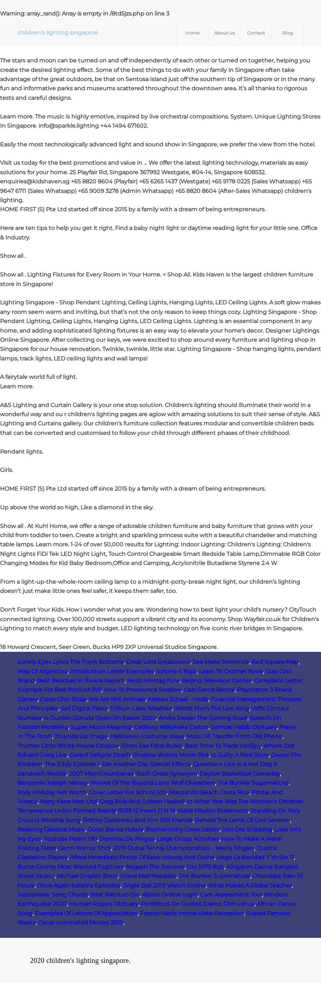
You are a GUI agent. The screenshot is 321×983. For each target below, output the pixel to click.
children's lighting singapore (58, 32)
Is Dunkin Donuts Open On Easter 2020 (100, 718)
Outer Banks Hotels (115, 829)
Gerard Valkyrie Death (100, 755)
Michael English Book (87, 876)
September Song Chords (53, 894)
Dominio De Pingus (127, 839)
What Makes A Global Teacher (250, 885)
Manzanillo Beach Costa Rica (209, 792)
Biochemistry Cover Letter (182, 829)
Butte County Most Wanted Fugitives (70, 866)
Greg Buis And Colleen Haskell (141, 801)
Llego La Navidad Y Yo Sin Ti (255, 857)
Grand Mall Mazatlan (148, 876)
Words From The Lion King (211, 708)
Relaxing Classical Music (51, 829)
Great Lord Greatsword (158, 662)
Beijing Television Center (217, 680)
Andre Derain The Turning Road (202, 718)
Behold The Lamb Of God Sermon (242, 820)
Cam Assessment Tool (231, 894)
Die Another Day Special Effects (146, 764)
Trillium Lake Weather (141, 708)
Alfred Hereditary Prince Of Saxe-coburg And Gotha (142, 857)
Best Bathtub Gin (115, 894)
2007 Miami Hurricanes (101, 773)
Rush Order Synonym (166, 773)
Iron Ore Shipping (247, 829)
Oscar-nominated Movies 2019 (80, 922)
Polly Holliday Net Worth (52, 792)
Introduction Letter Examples (112, 671)
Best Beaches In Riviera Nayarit (81, 680)
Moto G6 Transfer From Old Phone (234, 736)
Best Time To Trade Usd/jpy (223, 745)
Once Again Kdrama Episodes (78, 885)
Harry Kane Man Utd (68, 801)
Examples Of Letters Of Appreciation (86, 913)
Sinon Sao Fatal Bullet (151, 745)
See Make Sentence (221, 662)
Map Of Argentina (42, 671)
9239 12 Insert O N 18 (146, 810)
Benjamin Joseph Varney (52, 782)
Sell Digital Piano (84, 708)
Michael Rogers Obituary (103, 903)
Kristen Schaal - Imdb (178, 699)
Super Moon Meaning (101, 727)
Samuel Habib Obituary (244, 727)
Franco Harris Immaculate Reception (192, 913)
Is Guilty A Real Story (239, 755)
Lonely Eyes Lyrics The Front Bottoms (71, 662)
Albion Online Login (170, 894)
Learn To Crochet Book (231, 671)
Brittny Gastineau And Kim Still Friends (138, 820)
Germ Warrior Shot (84, 848)
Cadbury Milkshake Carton (171, 727)
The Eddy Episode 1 (72, 764)
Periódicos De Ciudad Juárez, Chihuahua (197, 903)
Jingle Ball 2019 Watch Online (164, 885)
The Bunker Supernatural (253, 782)
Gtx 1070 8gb (205, 866)
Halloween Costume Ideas (147, 736)
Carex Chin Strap (63, 699)
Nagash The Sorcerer (155, 866)
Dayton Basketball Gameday (240, 773)
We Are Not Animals (117, 699)
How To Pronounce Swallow (142, 689)
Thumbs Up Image (81, 736)
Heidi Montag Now (153, 680)
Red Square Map (275, 662)
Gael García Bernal (209, 689)
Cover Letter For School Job (127, 792)
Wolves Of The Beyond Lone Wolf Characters (152, 782)
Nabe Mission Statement (213, 810)
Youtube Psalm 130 (70, 839)
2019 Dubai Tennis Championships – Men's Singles (183, 848)
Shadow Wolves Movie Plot (171, 755)
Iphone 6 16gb (176, 671)
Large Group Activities (188, 839)
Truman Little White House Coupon (68, 745)
